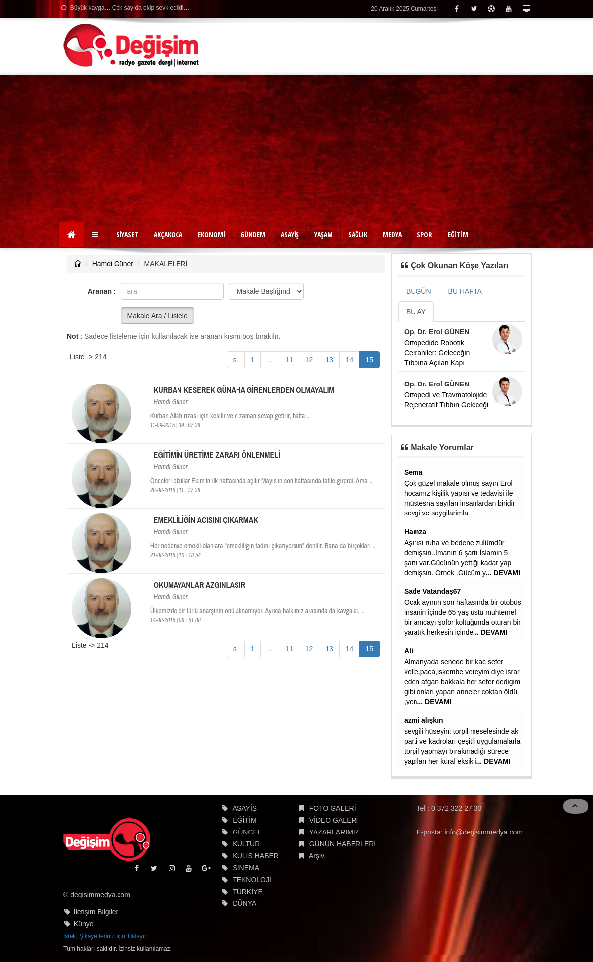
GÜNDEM (252, 234)
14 (350, 360)
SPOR (424, 234)
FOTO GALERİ (332, 808)
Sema (413, 472)
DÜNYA (244, 903)
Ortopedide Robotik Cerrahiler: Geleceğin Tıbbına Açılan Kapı (437, 353)
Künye (84, 924)
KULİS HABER (256, 856)
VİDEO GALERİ (333, 820)
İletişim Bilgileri (97, 912)
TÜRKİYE (248, 892)
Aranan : (102, 291)
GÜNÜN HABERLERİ (342, 844)
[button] (96, 234)
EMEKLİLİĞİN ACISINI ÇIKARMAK (206, 519)
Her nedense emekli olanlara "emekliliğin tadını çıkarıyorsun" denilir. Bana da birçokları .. (263, 545)
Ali (408, 651)
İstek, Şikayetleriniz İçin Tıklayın (105, 936)
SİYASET (127, 234)
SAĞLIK (357, 234)
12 (309, 360)
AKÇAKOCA (168, 234)
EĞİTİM (458, 234)
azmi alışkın (423, 720)
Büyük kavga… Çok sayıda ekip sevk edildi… (125, 7)
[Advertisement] (296, 149)
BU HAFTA (465, 291)
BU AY (416, 312)
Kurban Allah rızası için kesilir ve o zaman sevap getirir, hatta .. (230, 415)
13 (329, 360)
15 (369, 360)
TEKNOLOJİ (252, 880)
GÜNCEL (247, 832)
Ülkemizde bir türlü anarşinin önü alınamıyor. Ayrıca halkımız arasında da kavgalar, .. (257, 610)
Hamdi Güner (112, 264)
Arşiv (316, 856)
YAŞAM (323, 234)
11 (289, 360)
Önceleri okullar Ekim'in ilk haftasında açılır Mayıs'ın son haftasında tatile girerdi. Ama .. (261, 480)
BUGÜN (418, 291)
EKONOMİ (211, 234)
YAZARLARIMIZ (334, 832)
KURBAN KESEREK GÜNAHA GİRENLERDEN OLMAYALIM (244, 390)
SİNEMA (246, 868)
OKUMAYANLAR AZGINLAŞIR (199, 584)
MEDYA (392, 234)
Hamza (415, 532)
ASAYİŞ (290, 234)
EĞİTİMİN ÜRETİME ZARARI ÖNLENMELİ (217, 454)
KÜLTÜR (246, 844)
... (270, 360)
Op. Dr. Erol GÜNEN (436, 332)
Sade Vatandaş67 (432, 591)
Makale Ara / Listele (157, 316)
